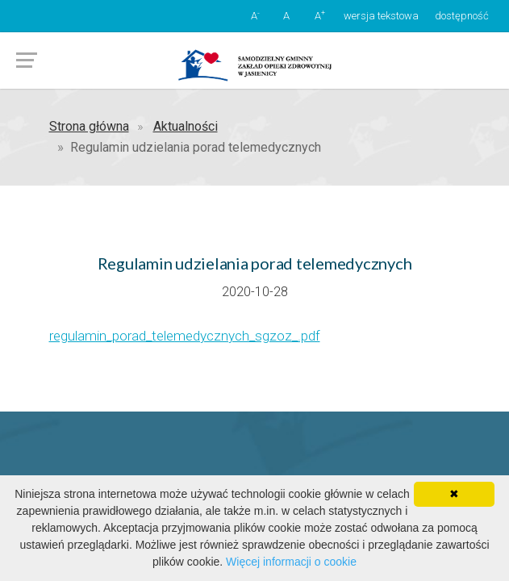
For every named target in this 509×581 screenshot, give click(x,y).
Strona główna (89, 126)
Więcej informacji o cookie (291, 561)
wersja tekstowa (381, 16)
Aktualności (185, 126)
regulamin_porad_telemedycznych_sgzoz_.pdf (184, 336)
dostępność (462, 16)
